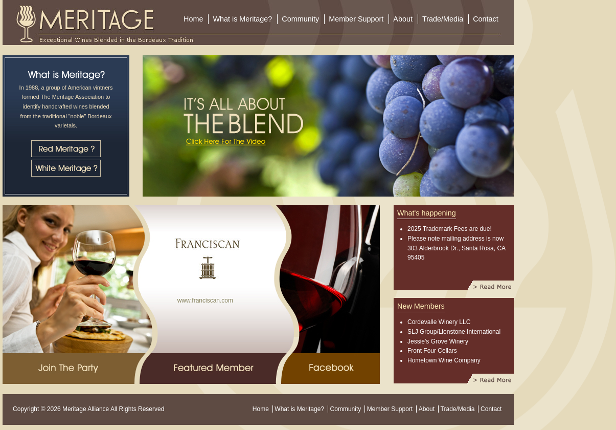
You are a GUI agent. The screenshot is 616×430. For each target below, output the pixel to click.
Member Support (356, 19)
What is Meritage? (242, 19)
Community (300, 19)
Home (193, 19)
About (403, 19)
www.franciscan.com (203, 300)
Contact (485, 19)
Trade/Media (442, 19)
